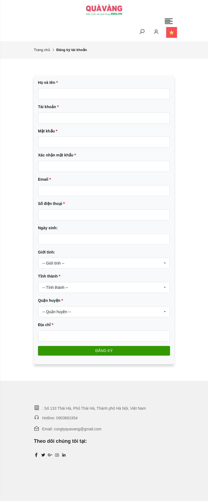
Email (44, 179)
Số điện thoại (51, 203)
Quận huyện (50, 300)
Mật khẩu (47, 131)
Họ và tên (48, 82)
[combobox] (104, 263)
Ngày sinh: (48, 228)
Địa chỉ (45, 325)
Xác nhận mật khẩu (57, 155)
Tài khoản (48, 107)
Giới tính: (46, 252)
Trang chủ (42, 50)
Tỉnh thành (49, 276)
